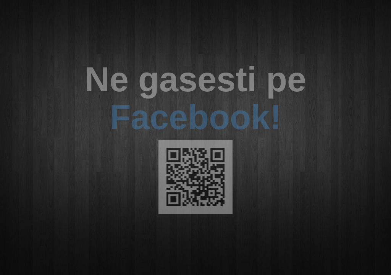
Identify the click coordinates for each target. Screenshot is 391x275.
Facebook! (195, 117)
